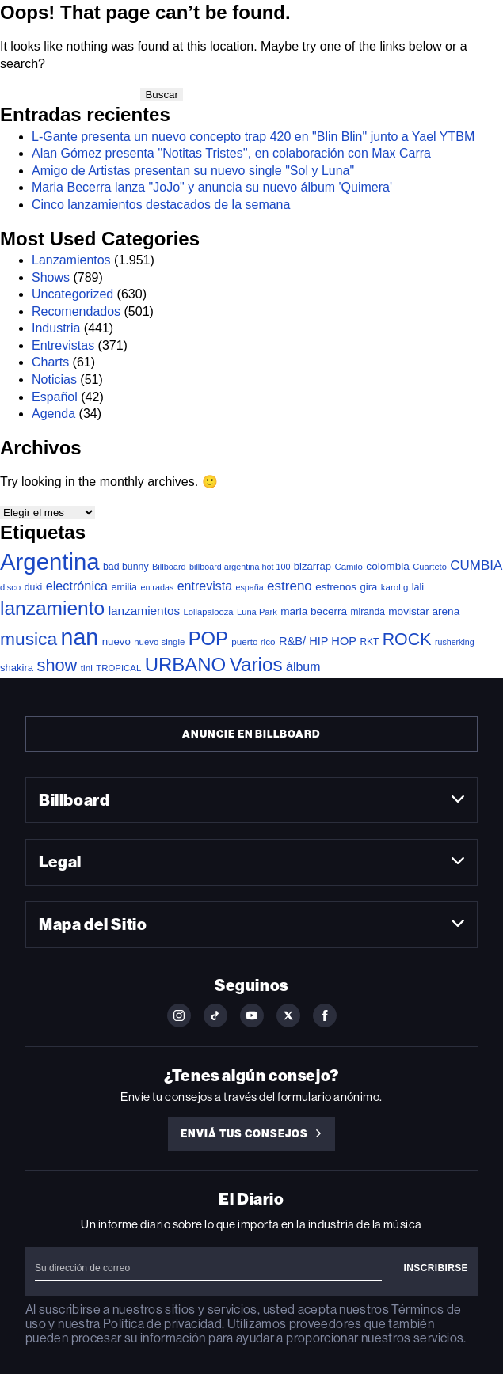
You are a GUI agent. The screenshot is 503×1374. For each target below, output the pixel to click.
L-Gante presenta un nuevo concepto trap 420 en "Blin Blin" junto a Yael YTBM (253, 136)
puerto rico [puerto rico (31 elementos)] (253, 641)
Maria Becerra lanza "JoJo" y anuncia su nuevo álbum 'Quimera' (212, 187)
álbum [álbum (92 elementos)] (303, 667)
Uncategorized (72, 294)
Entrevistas (63, 345)
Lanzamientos (71, 260)
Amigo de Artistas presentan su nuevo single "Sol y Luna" (193, 170)
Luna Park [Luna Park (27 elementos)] (257, 612)
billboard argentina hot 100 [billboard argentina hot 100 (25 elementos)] (239, 566)
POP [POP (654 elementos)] (208, 638)
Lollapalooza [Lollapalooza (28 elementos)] (209, 612)
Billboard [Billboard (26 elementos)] (169, 566)
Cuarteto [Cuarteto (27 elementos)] (430, 566)
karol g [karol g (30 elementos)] (394, 587)
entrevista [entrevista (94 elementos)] (204, 586)
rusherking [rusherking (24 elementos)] (454, 642)
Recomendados (76, 311)
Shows (51, 277)
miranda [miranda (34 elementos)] (368, 611)
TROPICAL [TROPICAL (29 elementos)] (118, 668)
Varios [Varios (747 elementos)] (256, 664)
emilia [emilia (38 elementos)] (124, 587)
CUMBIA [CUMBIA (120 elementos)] (476, 565)
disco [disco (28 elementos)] (10, 587)
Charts (50, 362)
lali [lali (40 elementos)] (418, 587)
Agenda (53, 413)
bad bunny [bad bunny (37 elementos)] (126, 566)
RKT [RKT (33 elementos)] (369, 641)
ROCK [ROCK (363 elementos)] (407, 639)
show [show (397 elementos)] (57, 665)
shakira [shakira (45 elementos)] (16, 668)
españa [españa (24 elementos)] (250, 587)
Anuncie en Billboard (251, 734)
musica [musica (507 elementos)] (28, 638)
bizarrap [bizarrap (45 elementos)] (312, 566)
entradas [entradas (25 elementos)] (156, 587)
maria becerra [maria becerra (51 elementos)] (313, 611)
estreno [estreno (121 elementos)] (289, 586)
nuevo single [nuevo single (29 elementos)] (159, 642)
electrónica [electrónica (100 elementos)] (77, 586)
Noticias (54, 379)
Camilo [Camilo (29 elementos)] (348, 566)
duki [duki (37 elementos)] (34, 587)
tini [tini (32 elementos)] (87, 667)
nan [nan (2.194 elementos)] (80, 637)
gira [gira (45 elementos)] (369, 587)
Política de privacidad (162, 1323)
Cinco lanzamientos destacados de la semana (161, 204)
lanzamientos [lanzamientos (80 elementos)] (145, 610)
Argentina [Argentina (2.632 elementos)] (50, 561)
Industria (56, 328)
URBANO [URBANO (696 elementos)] (186, 664)
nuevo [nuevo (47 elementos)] (116, 641)
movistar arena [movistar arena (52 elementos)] (423, 611)
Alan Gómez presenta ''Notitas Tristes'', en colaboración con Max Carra (231, 153)
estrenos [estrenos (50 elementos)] (335, 587)
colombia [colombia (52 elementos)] (387, 566)
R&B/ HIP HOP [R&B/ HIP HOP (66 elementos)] (317, 641)
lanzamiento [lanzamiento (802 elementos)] (52, 608)
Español (55, 397)
